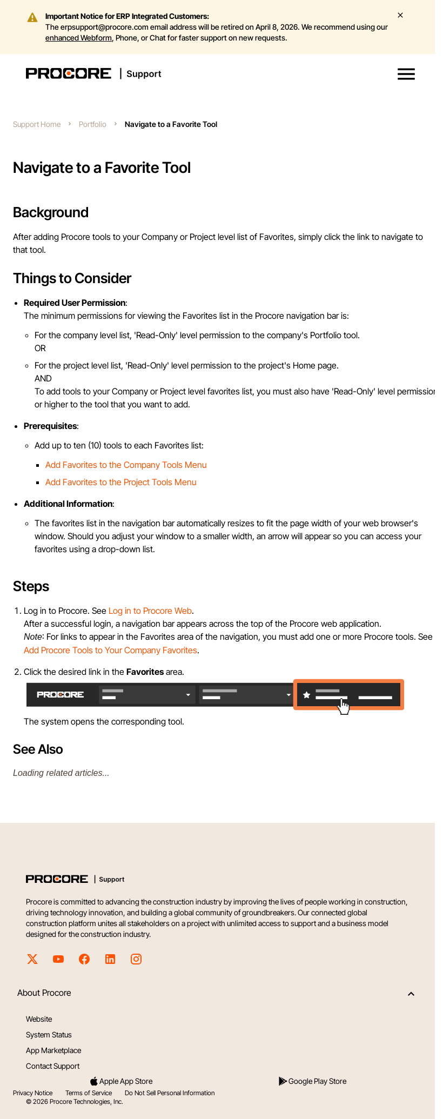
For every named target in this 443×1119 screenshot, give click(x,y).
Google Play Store (312, 1081)
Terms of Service (88, 1093)
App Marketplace (53, 1050)
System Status (49, 1034)
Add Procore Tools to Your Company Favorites (110, 650)
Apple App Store (120, 1081)
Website (39, 1018)
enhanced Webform (78, 37)
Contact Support (52, 1065)
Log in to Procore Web (150, 610)
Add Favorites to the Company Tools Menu (126, 464)
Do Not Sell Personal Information (169, 1093)
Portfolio (92, 124)
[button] (406, 74)
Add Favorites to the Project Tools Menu (121, 482)
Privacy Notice (32, 1093)
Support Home (37, 124)
